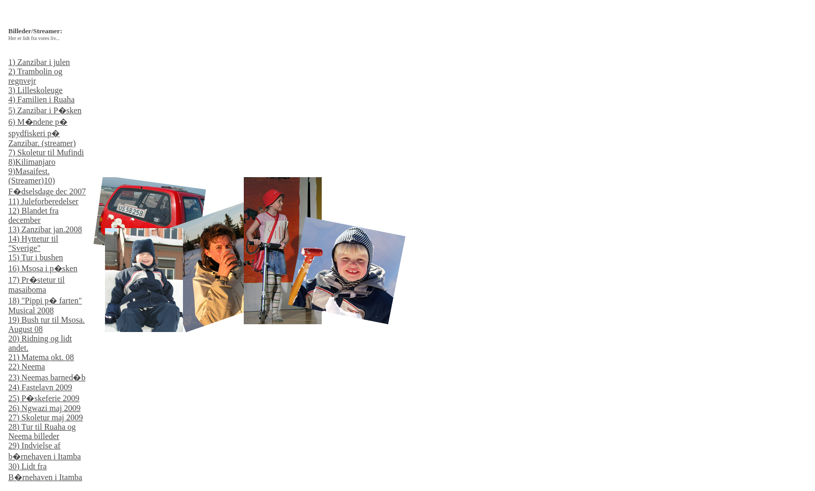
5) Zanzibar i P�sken (45, 110)
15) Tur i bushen (35, 257)
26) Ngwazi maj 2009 (44, 408)
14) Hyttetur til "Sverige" (33, 243)
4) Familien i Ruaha (41, 99)
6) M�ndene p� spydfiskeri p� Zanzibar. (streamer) (42, 132)
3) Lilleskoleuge (35, 90)
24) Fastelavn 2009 (40, 387)
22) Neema (26, 366)
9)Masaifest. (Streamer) (29, 176)
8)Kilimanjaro (32, 161)
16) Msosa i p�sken (42, 268)
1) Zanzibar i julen (39, 62)
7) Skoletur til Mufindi (46, 152)
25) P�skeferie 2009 (44, 398)
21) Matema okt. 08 (41, 357)
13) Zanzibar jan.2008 (45, 229)
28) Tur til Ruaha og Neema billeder (42, 431)
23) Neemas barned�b (46, 377)
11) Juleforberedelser (43, 201)
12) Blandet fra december (33, 215)
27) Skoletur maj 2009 (45, 417)
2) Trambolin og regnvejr (35, 76)
